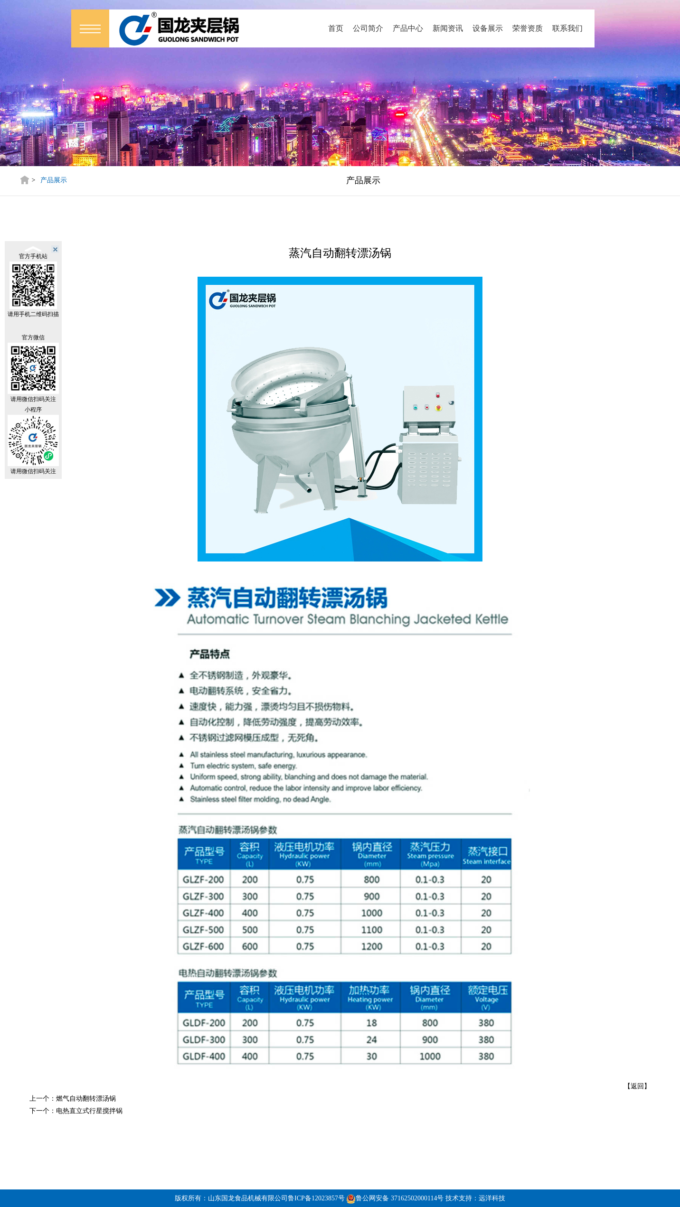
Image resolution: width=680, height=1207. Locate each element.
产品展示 (53, 180)
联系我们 (567, 28)
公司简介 (368, 28)
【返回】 (637, 1086)
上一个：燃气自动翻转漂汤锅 (72, 1098)
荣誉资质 (527, 28)
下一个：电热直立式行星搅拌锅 (76, 1110)
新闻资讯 (448, 28)
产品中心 (408, 28)
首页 (335, 28)
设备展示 (487, 28)
